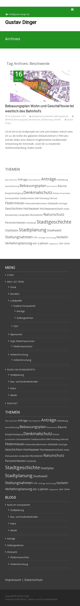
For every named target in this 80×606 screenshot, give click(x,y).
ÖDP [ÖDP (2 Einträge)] (61, 243)
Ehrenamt (12, 552)
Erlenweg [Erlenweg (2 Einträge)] (44, 198)
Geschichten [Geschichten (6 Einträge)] (14, 208)
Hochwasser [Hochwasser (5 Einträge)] (31, 208)
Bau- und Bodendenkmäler (24, 381)
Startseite (49, 116)
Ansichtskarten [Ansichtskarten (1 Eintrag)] (34, 180)
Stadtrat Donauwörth (24, 305)
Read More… (11, 153)
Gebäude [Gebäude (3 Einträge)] (53, 203)
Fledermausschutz (22, 346)
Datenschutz (33, 580)
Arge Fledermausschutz (22, 341)
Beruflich (14, 293)
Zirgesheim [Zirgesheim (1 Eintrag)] (53, 244)
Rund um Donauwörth (18, 504)
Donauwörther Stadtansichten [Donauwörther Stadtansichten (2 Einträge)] (19, 198)
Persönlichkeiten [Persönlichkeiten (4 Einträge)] (15, 222)
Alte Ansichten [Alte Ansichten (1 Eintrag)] (11, 180)
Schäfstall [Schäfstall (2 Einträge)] (31, 222)
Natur (13, 388)
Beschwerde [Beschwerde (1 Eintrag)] (52, 186)
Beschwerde (34, 119)
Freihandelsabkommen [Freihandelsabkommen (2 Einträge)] (36, 203)
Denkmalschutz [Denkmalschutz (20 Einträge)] (37, 192)
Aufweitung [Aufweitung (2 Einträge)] (62, 179)
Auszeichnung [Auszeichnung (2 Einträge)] (12, 186)
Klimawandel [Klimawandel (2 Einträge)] (11, 214)
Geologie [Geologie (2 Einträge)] (62, 203)
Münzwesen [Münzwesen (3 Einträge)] (36, 214)
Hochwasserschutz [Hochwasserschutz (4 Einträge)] (51, 208)
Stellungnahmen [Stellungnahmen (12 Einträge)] (19, 236)
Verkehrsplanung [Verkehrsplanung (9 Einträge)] (18, 243)
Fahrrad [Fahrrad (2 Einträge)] (53, 198)
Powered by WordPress (16, 599)
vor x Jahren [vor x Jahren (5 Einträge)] (40, 243)
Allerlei (13, 395)
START (10, 275)
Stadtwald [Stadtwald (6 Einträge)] (54, 230)
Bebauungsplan (21, 119)
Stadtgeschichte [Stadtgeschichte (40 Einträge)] (54, 222)
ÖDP (15, 326)
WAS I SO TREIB (15, 281)
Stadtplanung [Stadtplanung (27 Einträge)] (32, 230)
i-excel (38, 599)
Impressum (13, 580)
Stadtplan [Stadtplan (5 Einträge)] (11, 230)
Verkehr (57, 119)
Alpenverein (16, 334)
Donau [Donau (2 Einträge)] (56, 193)
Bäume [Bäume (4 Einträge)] (62, 186)
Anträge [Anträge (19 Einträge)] (48, 179)
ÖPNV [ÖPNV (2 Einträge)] (67, 243)
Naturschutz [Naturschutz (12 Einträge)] (53, 214)
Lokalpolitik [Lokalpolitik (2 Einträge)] (23, 214)
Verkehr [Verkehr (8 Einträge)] (62, 237)
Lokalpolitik (16, 300)
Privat (13, 287)
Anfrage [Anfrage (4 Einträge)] (23, 179)
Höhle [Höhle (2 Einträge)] (66, 208)
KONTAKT (12, 403)
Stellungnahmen (61, 116)
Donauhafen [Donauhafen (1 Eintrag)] (65, 193)
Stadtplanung (38, 116)
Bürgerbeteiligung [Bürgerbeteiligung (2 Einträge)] (14, 193)
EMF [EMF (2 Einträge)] (37, 198)
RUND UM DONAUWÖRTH (21, 369)
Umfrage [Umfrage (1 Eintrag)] (41, 238)
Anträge (21, 311)
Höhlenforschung (19, 354)
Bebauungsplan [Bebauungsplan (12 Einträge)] (33, 185)
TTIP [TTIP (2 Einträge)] (35, 237)
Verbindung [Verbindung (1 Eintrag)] (51, 238)
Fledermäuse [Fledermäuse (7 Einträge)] (14, 203)
